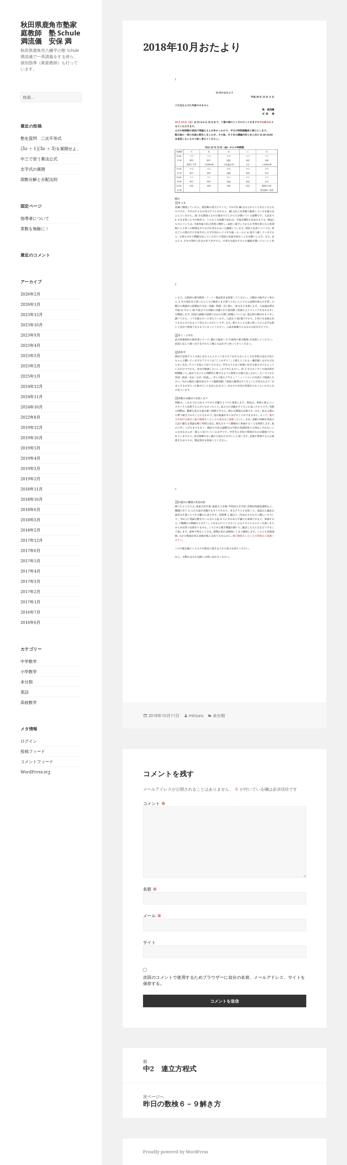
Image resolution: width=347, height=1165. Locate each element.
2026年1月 (30, 304)
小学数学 (29, 671)
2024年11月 (32, 396)
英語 (25, 692)
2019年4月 (30, 458)
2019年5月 (30, 448)
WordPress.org (35, 772)
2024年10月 (32, 407)
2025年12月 (32, 314)
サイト (149, 942)
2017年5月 (30, 560)
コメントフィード (37, 761)
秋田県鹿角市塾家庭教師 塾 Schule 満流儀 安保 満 (50, 33)
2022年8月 (30, 417)
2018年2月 (30, 530)
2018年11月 (32, 489)
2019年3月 (30, 468)
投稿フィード (33, 751)
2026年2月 (30, 294)
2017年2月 (30, 591)
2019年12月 (32, 427)
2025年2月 (30, 365)
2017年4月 (30, 571)
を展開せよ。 (51, 148)
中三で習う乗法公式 (39, 159)
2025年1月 (30, 376)
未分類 (27, 682)
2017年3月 (30, 581)
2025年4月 (30, 345)
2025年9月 (30, 335)
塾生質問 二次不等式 (41, 138)
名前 (150, 889)
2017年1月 (30, 601)
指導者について (35, 218)
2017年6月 (30, 550)
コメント (154, 803)
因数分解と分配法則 (39, 179)
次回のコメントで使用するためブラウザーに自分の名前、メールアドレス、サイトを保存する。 (224, 980)
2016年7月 (30, 612)
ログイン (29, 741)
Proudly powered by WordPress (175, 1151)
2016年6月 (30, 622)
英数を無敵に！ (35, 228)
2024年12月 (32, 386)
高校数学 (29, 702)
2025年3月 (30, 355)
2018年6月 (30, 509)
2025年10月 (32, 324)
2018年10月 (32, 499)
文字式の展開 (33, 169)
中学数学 (29, 661)
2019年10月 (32, 437)
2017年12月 (32, 540)
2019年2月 (30, 478)
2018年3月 (30, 519)
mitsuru (196, 715)
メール (152, 915)
